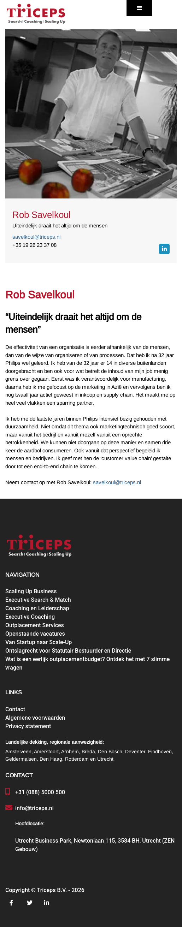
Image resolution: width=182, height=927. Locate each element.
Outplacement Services (34, 625)
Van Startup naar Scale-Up (38, 642)
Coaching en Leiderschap (37, 608)
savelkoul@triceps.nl (36, 237)
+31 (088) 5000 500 (40, 792)
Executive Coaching (30, 616)
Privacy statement (28, 726)
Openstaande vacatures (35, 633)
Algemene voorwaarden (35, 717)
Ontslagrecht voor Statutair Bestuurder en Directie (68, 650)
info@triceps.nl (34, 808)
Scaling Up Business (31, 591)
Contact (15, 709)
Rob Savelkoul (41, 214)
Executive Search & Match (38, 599)
